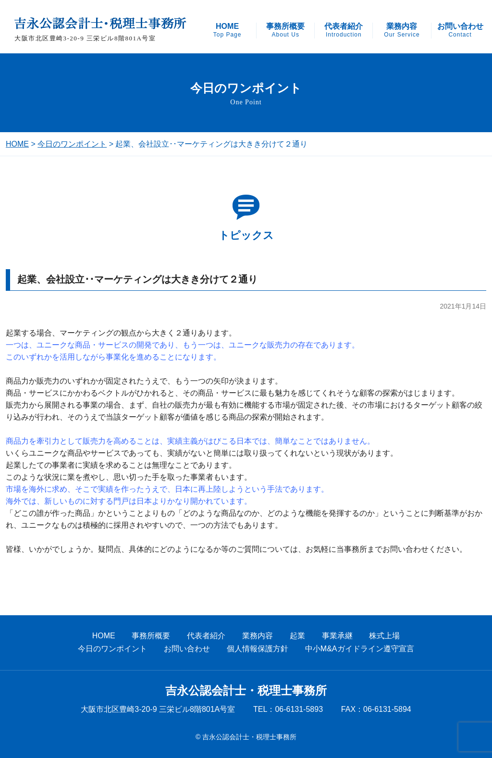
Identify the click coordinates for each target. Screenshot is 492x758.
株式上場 (384, 636)
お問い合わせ (460, 30)
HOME (227, 30)
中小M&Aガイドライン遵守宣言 (359, 649)
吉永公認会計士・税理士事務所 (246, 690)
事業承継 (337, 636)
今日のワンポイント (72, 144)
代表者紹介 (343, 30)
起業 (297, 636)
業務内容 (401, 30)
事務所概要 (285, 30)
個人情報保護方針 (257, 649)
